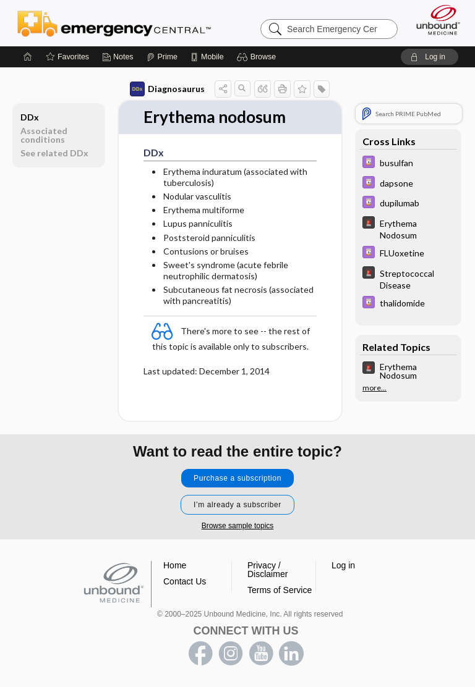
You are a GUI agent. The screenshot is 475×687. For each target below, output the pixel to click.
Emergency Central (114, 23)
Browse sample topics (238, 525)
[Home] (28, 56)
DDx (29, 117)
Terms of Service (279, 590)
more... (374, 388)
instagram (230, 653)
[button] (258, 56)
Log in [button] (343, 565)
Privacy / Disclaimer (267, 569)
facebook (200, 653)
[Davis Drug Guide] (408, 163)
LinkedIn (291, 653)
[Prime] (162, 56)
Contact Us (184, 581)
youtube (261, 653)
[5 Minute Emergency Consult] (408, 228)
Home (174, 565)
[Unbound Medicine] (434, 19)
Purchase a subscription (237, 478)
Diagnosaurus (167, 89)
